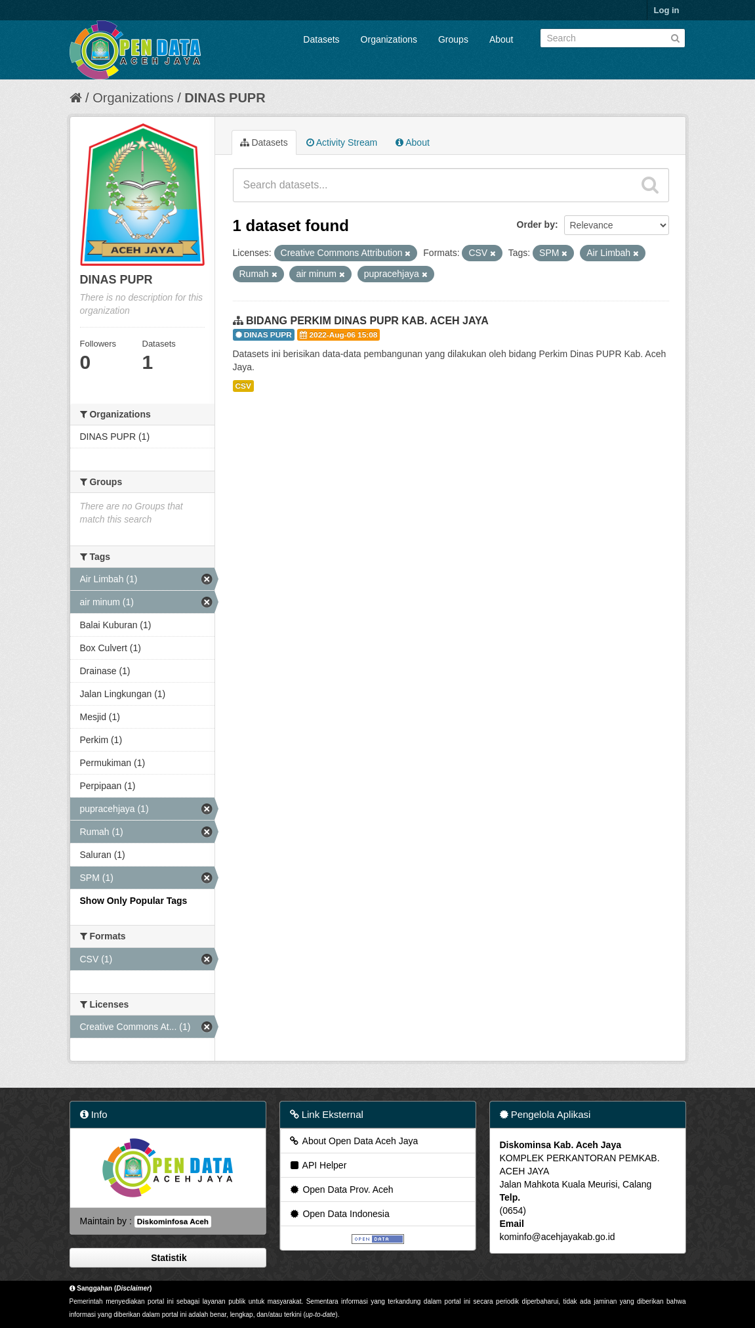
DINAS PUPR (224, 98)
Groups (453, 39)
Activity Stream (341, 142)
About (501, 39)
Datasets (321, 39)
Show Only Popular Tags (134, 900)
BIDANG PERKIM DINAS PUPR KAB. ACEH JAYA (367, 320)
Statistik (167, 1258)
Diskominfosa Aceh (173, 1221)
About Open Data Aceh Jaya (353, 1141)
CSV (243, 386)
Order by (536, 224)
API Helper (318, 1165)
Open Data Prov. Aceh (341, 1189)
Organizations (389, 39)
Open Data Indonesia (339, 1214)
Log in (667, 10)
